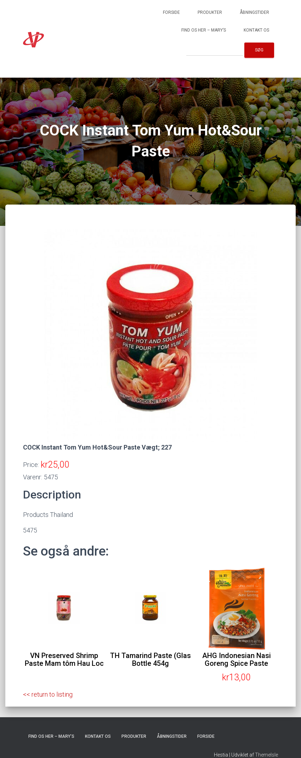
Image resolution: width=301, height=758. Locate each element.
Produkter (210, 12)
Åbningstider (254, 12)
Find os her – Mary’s (203, 30)
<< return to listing (48, 694)
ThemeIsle (266, 755)
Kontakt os (256, 30)
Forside (171, 12)
